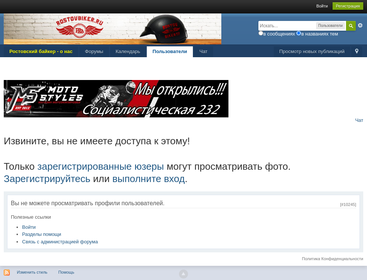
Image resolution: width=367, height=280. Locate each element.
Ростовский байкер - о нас (41, 51)
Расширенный (360, 25)
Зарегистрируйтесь (47, 178)
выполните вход (148, 178)
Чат (204, 51)
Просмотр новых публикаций (312, 51)
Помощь (66, 272)
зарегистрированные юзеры (100, 166)
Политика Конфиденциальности (332, 258)
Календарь (128, 51)
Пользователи (169, 51)
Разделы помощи (41, 234)
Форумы (94, 51)
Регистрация (348, 6)
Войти (322, 6)
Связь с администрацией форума (60, 241)
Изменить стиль (32, 272)
